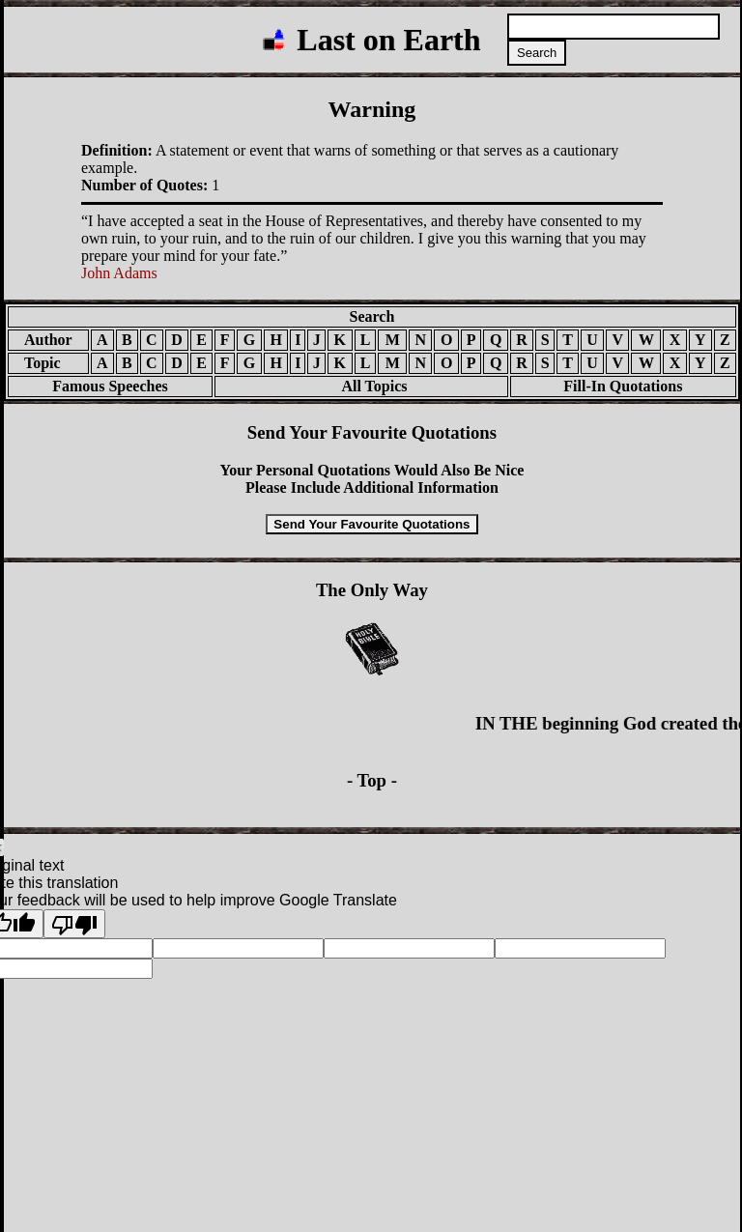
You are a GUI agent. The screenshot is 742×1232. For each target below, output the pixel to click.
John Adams (119, 273)
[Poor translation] (74, 923)
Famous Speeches (110, 386)
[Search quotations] (613, 27)
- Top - (372, 780)
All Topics (361, 386)
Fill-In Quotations (622, 386)
